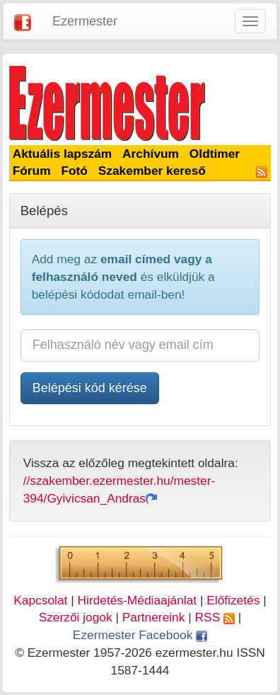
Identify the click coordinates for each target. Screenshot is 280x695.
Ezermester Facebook (140, 635)
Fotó (74, 170)
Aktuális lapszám (62, 154)
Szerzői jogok (75, 617)
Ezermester (84, 21)
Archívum (150, 154)
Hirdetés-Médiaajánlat (137, 600)
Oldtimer (214, 154)
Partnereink (153, 617)
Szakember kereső (152, 170)
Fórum (32, 170)
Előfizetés (232, 600)
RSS (215, 617)
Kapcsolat (40, 600)
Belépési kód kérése (90, 388)
